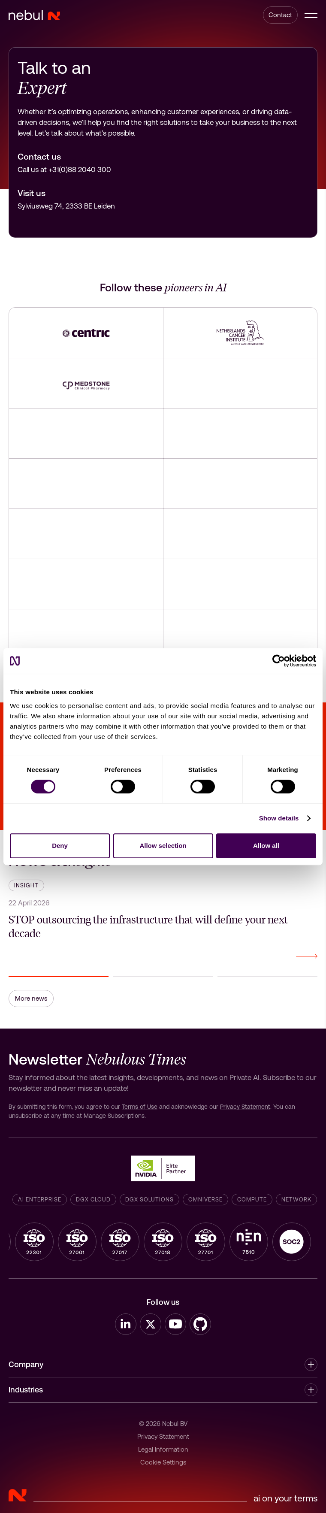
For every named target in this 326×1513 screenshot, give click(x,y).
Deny (60, 845)
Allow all (266, 845)
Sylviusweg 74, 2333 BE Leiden (66, 206)
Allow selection (162, 845)
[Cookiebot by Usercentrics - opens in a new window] (278, 660)
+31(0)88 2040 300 (79, 169)
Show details (279, 818)
